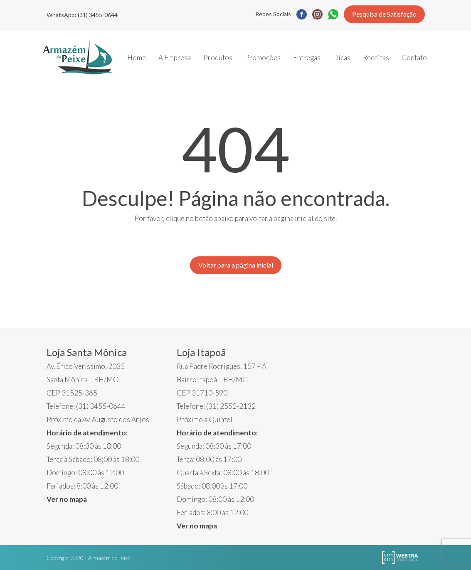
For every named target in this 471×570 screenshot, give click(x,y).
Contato (414, 57)
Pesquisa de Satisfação (384, 14)
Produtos (217, 57)
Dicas (341, 57)
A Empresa (174, 57)
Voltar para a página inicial (235, 265)
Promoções (263, 57)
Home (136, 57)
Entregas (307, 57)
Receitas (376, 57)
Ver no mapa (67, 499)
